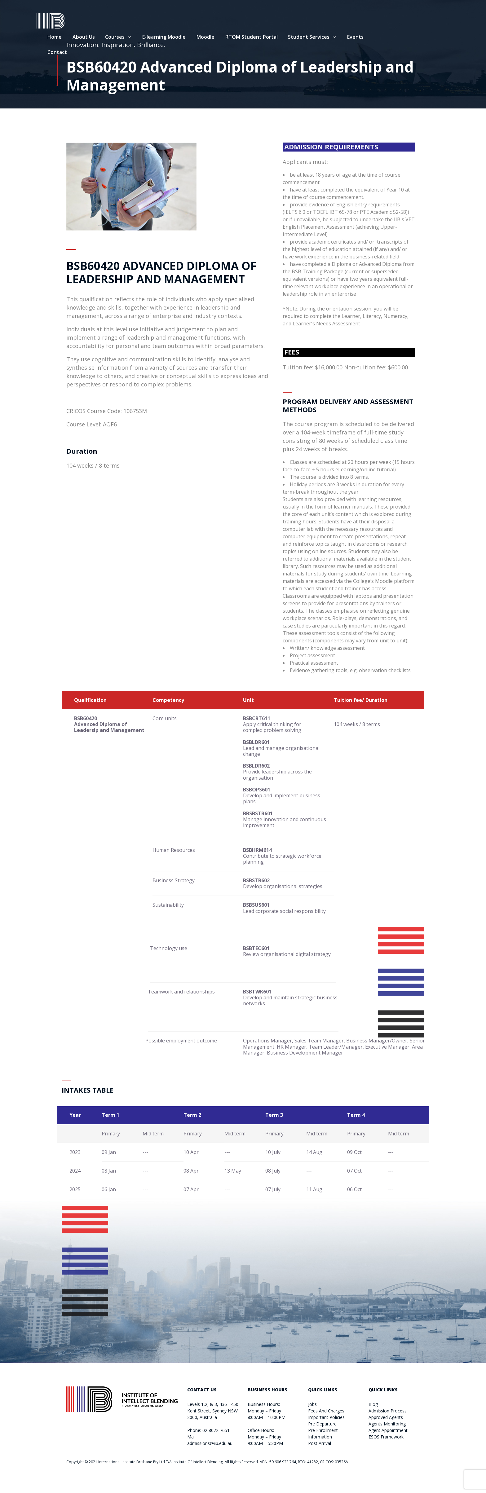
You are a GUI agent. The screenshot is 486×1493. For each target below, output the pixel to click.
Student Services (338, 37)
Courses (144, 37)
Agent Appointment (388, 1430)
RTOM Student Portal (281, 37)
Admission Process (388, 1411)
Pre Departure (322, 1424)
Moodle (235, 37)
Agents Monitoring (387, 1424)
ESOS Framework (386, 1437)
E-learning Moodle (193, 37)
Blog (373, 1404)
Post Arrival (319, 1443)
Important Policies (326, 1417)
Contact (87, 53)
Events (385, 37)
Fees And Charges (326, 1411)
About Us (113, 37)
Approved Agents (386, 1417)
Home (84, 37)
